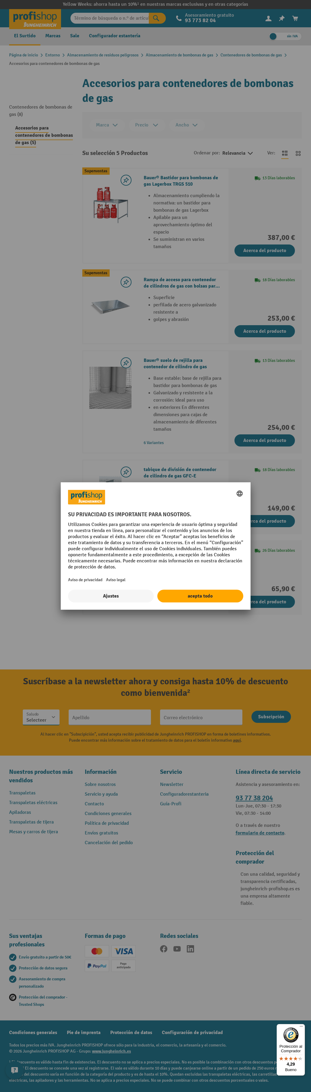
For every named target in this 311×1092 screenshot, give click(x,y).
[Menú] (301, 1027)
